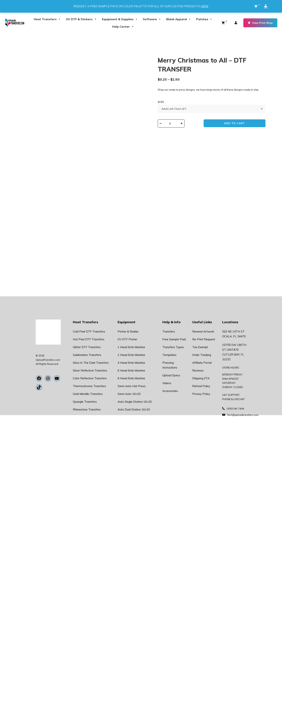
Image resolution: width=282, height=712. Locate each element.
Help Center (123, 26)
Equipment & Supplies (120, 19)
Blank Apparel (178, 19)
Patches (204, 19)
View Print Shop (260, 23)
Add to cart (241, 128)
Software (152, 19)
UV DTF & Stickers (81, 19)
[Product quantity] (187, 128)
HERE (204, 6)
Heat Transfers (47, 19)
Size (172, 106)
